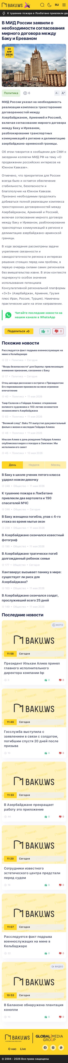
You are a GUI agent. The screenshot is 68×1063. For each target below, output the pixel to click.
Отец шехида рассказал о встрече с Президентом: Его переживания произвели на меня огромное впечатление (33, 386)
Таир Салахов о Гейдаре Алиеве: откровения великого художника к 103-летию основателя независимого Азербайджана (30, 407)
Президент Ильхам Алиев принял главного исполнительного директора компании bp (32, 668)
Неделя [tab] (34, 465)
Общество (19, 486)
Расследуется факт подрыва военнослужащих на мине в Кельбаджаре (28, 941)
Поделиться (19, 331)
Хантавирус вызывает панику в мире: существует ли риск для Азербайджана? (31, 577)
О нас (12, 1049)
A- (57, 93)
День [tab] (12, 465)
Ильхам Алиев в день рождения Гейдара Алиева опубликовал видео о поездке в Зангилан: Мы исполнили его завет (31, 443)
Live (23, 1049)
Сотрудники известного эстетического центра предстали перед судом (32, 873)
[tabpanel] (34, 540)
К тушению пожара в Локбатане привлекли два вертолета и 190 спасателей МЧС (27, 498)
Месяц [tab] (55, 465)
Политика (11, 93)
